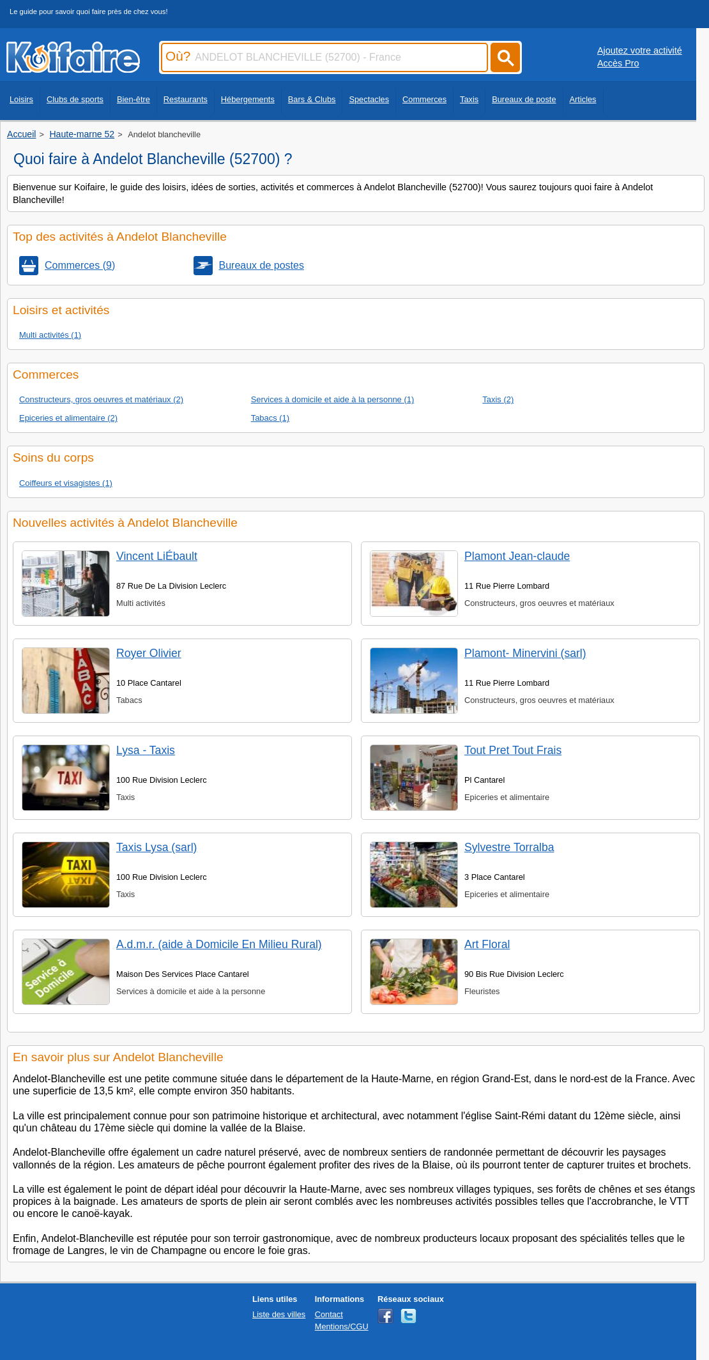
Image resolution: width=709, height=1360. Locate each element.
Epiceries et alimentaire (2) (68, 418)
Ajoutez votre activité (639, 50)
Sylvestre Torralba (509, 847)
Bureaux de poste (524, 99)
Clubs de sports (75, 99)
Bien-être (133, 99)
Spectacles (369, 99)
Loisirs (21, 99)
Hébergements (248, 99)
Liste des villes (278, 1314)
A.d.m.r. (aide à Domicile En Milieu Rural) (219, 944)
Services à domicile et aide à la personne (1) (333, 399)
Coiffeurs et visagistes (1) (65, 483)
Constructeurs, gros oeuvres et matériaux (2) (101, 399)
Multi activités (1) (50, 335)
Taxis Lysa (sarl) (156, 847)
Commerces (424, 99)
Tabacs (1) (270, 418)
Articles (583, 99)
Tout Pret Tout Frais (512, 750)
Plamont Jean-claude (517, 556)
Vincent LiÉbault (156, 556)
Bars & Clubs (312, 99)
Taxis (469, 99)
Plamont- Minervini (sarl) (525, 653)
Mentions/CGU (342, 1326)
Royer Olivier (148, 653)
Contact (329, 1314)
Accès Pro (618, 63)
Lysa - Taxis (145, 750)
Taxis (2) (498, 399)
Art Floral (487, 944)
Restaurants (186, 99)
